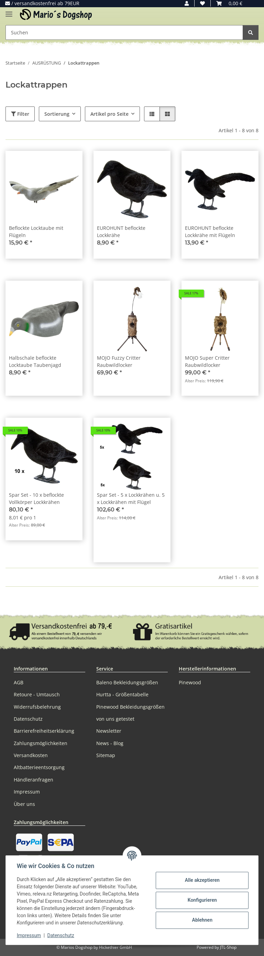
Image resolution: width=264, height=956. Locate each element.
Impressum (29, 935)
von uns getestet (115, 719)
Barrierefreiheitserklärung (44, 731)
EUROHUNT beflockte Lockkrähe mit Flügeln (210, 231)
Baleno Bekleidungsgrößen (127, 682)
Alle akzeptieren (202, 880)
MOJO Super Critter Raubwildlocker (207, 361)
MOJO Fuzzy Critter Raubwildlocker (119, 361)
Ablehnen (202, 920)
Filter (20, 114)
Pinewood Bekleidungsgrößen (130, 707)
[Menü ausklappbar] (9, 11)
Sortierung (56, 114)
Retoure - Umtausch (37, 694)
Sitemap (105, 755)
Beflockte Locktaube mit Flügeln (36, 231)
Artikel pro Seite (109, 114)
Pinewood (190, 682)
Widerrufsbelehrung (37, 707)
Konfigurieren (202, 900)
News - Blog (109, 743)
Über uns (24, 804)
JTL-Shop (228, 947)
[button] (186, 3)
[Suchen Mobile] (124, 32)
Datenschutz (60, 935)
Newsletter (108, 731)
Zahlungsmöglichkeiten (40, 743)
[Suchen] (250, 32)
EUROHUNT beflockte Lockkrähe (121, 231)
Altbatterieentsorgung (39, 767)
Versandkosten (31, 755)
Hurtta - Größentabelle (122, 694)
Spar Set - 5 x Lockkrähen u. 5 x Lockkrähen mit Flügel (131, 498)
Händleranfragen (33, 779)
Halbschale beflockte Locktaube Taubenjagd (35, 361)
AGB (18, 682)
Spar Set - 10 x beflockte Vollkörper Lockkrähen (36, 498)
